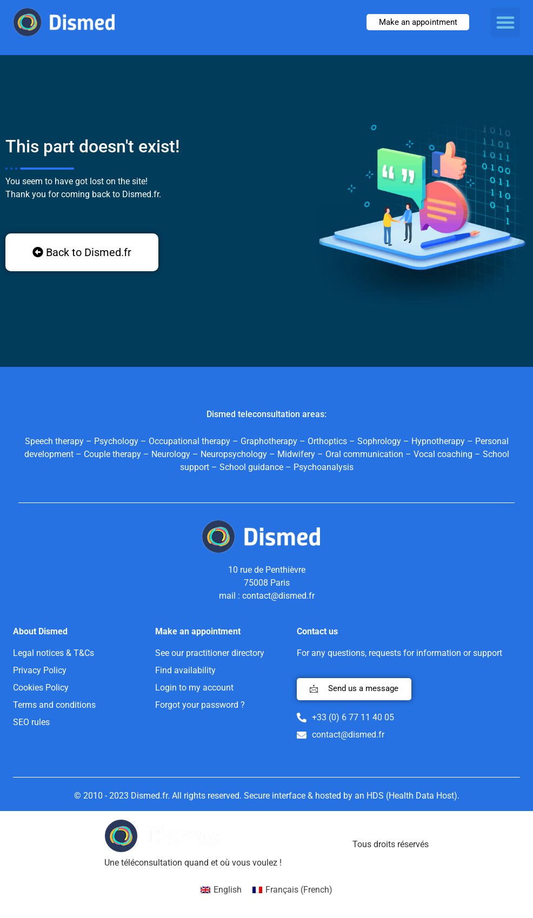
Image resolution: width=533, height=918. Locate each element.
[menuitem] (221, 889)
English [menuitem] (228, 890)
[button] (505, 22)
